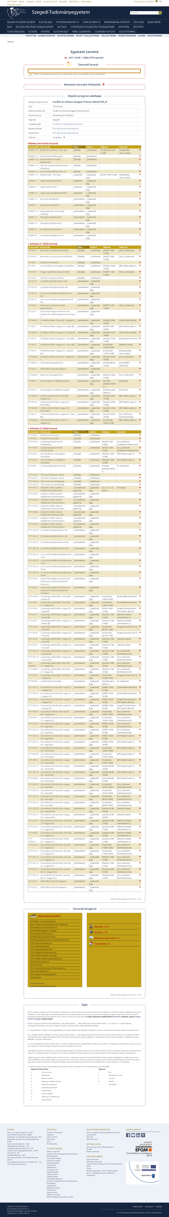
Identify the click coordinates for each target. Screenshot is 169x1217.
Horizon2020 (91, 1135)
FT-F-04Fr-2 (33, 760)
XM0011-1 (33, 205)
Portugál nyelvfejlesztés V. (51, 229)
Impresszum (149, 1206)
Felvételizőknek (65, 36)
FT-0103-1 (33, 305)
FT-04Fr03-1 (34, 396)
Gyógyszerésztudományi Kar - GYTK (20, 1148)
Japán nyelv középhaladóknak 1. (54, 193)
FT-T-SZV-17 (34, 748)
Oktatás (45, 31)
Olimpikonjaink (52, 1176)
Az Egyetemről (127, 31)
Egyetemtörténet (53, 1188)
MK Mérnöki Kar (36, 965)
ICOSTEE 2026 (45, 22)
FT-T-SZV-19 (34, 790)
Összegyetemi (35, 977)
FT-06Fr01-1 (34, 363)
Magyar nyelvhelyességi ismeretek (55, 272)
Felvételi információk (54, 1132)
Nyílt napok (51, 1139)
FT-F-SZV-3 (33, 438)
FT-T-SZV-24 (34, 481)
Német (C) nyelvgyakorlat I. (52, 375)
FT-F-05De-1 (34, 833)
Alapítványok (51, 1167)
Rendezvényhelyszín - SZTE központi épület (102, 1171)
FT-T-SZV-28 (34, 548)
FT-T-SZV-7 (33, 620)
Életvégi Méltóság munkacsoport (35, 27)
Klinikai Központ (46, 36)
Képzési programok (107, 938)
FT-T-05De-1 (34, 669)
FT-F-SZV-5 (33, 578)
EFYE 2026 (139, 22)
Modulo (38, 1)
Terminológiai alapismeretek (53, 466)
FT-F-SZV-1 (33, 454)
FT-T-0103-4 (33, 512)
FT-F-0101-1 (33, 441)
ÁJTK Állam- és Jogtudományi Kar (43, 921)
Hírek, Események (81, 31)
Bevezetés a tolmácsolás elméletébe (56, 256)
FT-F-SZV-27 (34, 542)
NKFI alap (89, 1137)
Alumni (141, 36)
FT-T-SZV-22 (34, 693)
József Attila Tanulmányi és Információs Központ (104, 1164)
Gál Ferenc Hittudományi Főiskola (43, 986)
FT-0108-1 (33, 466)
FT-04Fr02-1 (34, 332)
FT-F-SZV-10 (34, 651)
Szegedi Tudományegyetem (61, 12)
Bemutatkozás (52, 1156)
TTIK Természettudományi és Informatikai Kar (47, 968)
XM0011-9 (33, 223)
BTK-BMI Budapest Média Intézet (43, 937)
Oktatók (101, 926)
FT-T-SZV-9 (33, 645)
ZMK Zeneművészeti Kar (39, 971)
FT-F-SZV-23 (34, 484)
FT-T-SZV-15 (34, 742)
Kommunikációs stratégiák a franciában (57, 266)
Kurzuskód (34, 147)
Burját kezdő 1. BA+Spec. (51, 175)
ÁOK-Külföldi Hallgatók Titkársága (43, 931)
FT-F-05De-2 (34, 778)
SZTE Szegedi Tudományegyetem (43, 974)
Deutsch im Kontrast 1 (50, 262)
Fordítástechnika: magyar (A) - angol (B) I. (57, 326)
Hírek (49, 1141)
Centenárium (52, 1190)
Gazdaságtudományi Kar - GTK (18, 1146)
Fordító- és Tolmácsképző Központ (68, 124)
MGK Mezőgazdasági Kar (40, 962)
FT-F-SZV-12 (34, 845)
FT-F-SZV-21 (34, 687)
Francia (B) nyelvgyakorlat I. (52, 363)
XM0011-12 (33, 171)
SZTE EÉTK (138, 27)
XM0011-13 (33, 156)
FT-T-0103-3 (33, 506)
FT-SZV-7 (32, 262)
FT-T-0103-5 (33, 518)
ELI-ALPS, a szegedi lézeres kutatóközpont (62, 1181)
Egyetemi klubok (92, 1159)
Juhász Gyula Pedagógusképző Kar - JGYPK (22, 1150)
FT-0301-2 (33, 390)
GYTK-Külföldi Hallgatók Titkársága (43, 955)
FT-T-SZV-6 (33, 675)
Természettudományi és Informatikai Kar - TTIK (24, 1162)
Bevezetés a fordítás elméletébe (54, 250)
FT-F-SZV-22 (34, 699)
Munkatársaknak (127, 36)
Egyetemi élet (61, 31)
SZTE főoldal (12, 1)
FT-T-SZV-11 (34, 827)
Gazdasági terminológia (51, 681)
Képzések (50, 1135)
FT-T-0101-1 (33, 448)
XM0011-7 (33, 217)
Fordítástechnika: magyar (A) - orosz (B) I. (57, 344)
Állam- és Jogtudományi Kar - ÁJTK (20, 1132)
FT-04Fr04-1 (34, 408)
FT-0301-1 (33, 381)
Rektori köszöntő (53, 1151)
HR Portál (123, 27)
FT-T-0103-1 (33, 494)
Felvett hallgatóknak (87, 36)
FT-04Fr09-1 (34, 681)
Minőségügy (51, 1183)
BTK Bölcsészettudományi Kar (66, 128)
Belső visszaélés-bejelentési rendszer (60, 1197)
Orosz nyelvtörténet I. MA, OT (53, 171)
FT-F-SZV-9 (33, 639)
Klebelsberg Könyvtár (94, 1161)
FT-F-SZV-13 (34, 857)
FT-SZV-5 (32, 344)
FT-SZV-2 (32, 369)
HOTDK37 (62, 27)
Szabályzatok (51, 1185)
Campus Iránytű (91, 22)
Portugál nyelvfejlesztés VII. (52, 235)
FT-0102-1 (33, 256)
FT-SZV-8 (32, 278)
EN (160, 1)
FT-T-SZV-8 (33, 633)
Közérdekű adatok (14, 5)
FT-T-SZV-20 (34, 796)
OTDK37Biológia (16, 31)
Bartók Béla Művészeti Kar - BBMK (19, 1135)
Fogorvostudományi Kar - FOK (18, 1144)
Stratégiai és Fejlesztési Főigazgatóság (93, 27)
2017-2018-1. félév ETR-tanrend (86, 57)
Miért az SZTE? (52, 1137)
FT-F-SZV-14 (34, 869)
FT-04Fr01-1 (34, 320)
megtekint (57, 137)
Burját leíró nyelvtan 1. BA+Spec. (54, 150)
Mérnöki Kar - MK (13, 1153)
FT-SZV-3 (32, 326)
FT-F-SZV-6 (33, 608)
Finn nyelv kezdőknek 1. (50, 199)
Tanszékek (102, 943)
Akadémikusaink (53, 1172)
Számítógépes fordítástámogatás (55, 381)
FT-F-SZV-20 (34, 808)
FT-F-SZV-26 (34, 530)
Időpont (104, 147)
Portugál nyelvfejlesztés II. (51, 223)
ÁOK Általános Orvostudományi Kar (43, 927)
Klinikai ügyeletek (92, 1151)
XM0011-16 (33, 159)
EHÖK (88, 1166)
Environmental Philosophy (51, 156)
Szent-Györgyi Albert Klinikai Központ (100, 1147)
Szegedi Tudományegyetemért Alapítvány (62, 1154)
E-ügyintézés (51, 1165)
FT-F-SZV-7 (33, 614)
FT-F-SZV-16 (34, 723)
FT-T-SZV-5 (33, 587)
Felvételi (52, 1129)
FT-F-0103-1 (33, 487)
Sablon (89, 147)
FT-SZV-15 (33, 287)
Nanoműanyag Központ (117, 22)
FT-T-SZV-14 (34, 875)
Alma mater (153, 22)
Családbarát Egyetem (54, 1179)
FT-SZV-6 (32, 351)
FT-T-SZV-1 (33, 460)
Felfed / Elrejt (103, 84)
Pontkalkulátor (52, 1144)
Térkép (88, 1168)
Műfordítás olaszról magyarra (53, 369)
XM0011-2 (33, 199)
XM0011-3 (33, 187)
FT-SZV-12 (33, 293)
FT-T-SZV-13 (34, 863)
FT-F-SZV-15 (34, 736)
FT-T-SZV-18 (34, 772)
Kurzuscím (45, 147)
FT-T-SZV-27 (34, 536)
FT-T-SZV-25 (34, 560)
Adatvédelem (86, 1)
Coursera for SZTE (50, 1)
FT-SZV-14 (33, 281)
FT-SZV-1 (32, 266)
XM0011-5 (33, 181)
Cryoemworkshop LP (67, 22)
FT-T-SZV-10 (34, 657)
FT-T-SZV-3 (33, 435)
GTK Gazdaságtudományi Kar (41, 949)
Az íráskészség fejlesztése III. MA (54, 287)
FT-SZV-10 (33, 402)
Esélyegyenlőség (53, 1163)
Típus (75, 147)
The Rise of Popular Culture (52, 278)
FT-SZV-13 (33, 299)
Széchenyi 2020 (92, 1139)
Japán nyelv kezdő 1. (49, 187)
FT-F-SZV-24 (34, 554)
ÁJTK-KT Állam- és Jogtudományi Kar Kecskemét (48, 924)
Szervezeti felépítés (54, 1158)
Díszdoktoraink (52, 1174)
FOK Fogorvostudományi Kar (41, 943)
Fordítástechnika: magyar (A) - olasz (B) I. (57, 338)
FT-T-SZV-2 (33, 887)
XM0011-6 (33, 229)
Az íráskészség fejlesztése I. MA (53, 281)
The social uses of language (52, 481)
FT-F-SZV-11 (34, 820)
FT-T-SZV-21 (34, 814)
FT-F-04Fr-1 (33, 717)
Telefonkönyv (74, 1)
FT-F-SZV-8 (33, 627)
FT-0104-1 (33, 272)
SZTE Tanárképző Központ (16, 1164)
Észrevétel (63, 1)
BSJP (9, 27)
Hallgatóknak (108, 36)
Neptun (21, 1)
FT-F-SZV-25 (34, 566)
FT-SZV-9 (32, 311)
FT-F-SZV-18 (34, 784)
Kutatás (32, 31)
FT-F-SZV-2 (33, 881)
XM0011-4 (33, 193)
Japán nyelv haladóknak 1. (51, 181)
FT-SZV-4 (32, 338)
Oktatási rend (154, 36)
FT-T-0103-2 (33, 500)
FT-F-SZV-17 (34, 766)
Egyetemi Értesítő (53, 1194)
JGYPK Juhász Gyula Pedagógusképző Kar (46, 959)
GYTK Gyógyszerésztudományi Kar (43, 952)
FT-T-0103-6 (33, 524)
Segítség (159, 1206)
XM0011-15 (33, 165)
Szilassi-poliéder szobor (21, 22)
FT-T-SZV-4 (33, 475)
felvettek (31, 36)
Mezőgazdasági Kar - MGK (16, 1155)
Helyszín (123, 147)
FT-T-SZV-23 (34, 705)
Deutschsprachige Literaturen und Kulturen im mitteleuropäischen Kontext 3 (57, 314)
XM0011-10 (33, 150)
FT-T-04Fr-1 (33, 602)
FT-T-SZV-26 (34, 572)
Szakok (101, 932)
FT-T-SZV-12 (34, 851)
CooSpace (30, 1)
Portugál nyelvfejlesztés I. (51, 217)
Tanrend (10, 42)
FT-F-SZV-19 (34, 802)
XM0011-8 (33, 235)
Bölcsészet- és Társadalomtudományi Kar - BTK (24, 1137)
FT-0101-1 (33, 250)
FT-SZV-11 (33, 414)
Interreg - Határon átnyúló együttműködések (102, 1132)
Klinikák (89, 1149)
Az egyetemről (55, 1148)
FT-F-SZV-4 (33, 478)
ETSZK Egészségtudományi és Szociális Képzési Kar (49, 940)
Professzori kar (52, 1170)
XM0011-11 (33, 175)
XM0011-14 (33, 211)
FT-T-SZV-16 (34, 730)
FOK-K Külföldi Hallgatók (39, 946)
